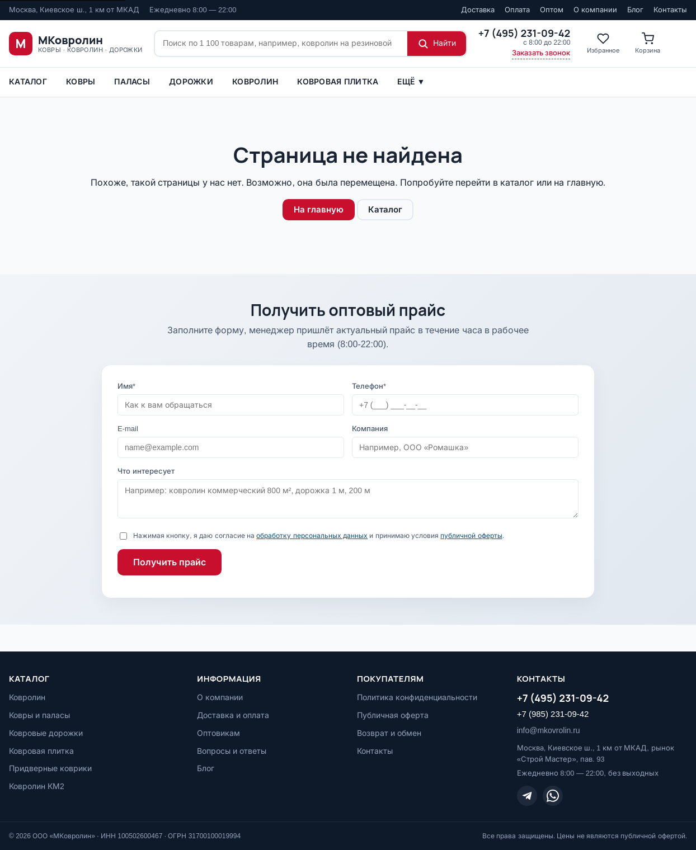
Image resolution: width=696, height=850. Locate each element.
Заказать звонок (541, 53)
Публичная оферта (393, 715)
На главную (319, 209)
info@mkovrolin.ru (548, 730)
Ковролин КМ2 (36, 786)
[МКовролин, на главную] (76, 43)
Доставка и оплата (233, 715)
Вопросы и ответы (231, 751)
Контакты (670, 10)
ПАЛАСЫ (132, 81)
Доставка (478, 10)
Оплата (517, 10)
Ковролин (255, 81)
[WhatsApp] (553, 796)
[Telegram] (527, 796)
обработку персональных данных (312, 536)
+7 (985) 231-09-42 (553, 714)
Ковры (80, 81)
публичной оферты (471, 536)
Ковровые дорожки (46, 733)
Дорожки (191, 81)
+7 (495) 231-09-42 (563, 698)
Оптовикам (218, 733)
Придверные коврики (50, 768)
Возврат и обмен (389, 733)
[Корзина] (647, 44)
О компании (595, 10)
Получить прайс (169, 562)
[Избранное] (603, 44)
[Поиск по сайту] (281, 43)
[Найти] (436, 43)
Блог (635, 10)
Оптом (551, 10)
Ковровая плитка (337, 81)
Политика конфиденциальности (417, 697)
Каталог (28, 81)
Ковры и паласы (39, 715)
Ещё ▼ (411, 81)
